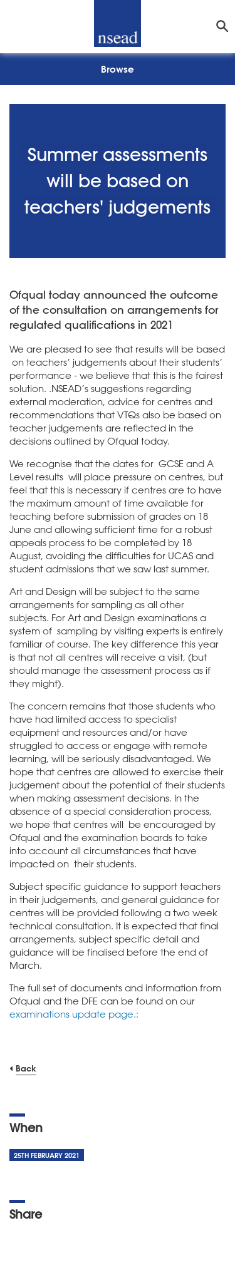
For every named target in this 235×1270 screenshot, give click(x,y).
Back (26, 1068)
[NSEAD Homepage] (117, 23)
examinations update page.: (75, 1014)
